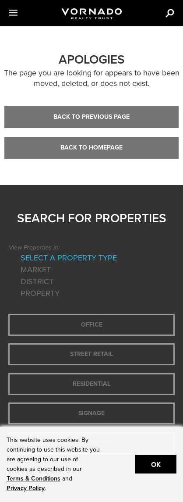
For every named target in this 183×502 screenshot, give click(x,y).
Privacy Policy (26, 488)
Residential (91, 384)
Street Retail (91, 354)
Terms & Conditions (33, 478)
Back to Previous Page (91, 117)
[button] (24, 13)
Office (91, 324)
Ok (156, 464)
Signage (91, 413)
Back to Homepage (91, 147)
